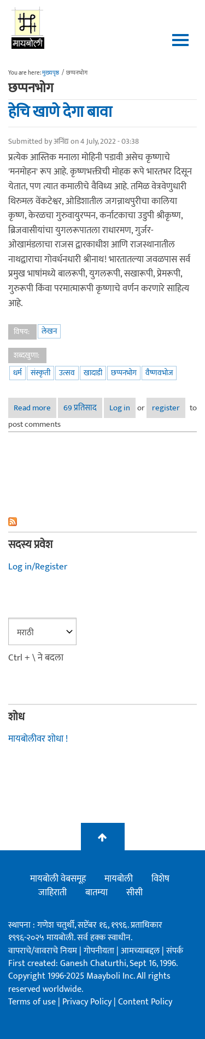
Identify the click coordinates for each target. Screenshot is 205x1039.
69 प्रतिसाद (80, 408)
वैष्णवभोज (159, 372)
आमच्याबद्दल (141, 951)
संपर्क (174, 951)
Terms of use (32, 1002)
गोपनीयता (100, 951)
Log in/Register (37, 566)
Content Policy (145, 1002)
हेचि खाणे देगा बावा (60, 112)
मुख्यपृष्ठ (50, 73)
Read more (35, 408)
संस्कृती (40, 372)
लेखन (49, 331)
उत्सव (67, 372)
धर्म (17, 372)
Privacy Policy (88, 1002)
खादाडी (93, 372)
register (166, 408)
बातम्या (96, 892)
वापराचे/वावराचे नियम (42, 951)
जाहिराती (52, 892)
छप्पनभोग (124, 372)
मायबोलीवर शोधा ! (38, 739)
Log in (119, 408)
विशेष (160, 878)
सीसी (134, 892)
